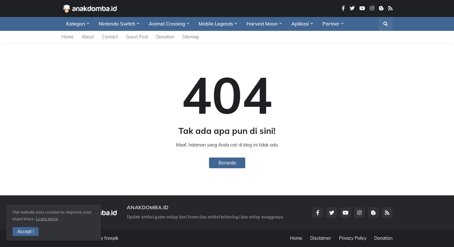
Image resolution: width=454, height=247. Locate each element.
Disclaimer (320, 238)
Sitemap (190, 37)
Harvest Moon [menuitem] (262, 24)
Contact (110, 37)
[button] (386, 24)
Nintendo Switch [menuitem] (117, 24)
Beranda (227, 163)
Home (67, 37)
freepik (111, 238)
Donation (165, 37)
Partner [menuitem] (331, 24)
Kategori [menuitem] (75, 24)
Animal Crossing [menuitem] (167, 24)
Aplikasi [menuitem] (300, 24)
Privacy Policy (352, 238)
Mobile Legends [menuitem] (216, 24)
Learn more (47, 219)
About (88, 37)
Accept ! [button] (25, 231)
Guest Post (137, 37)
